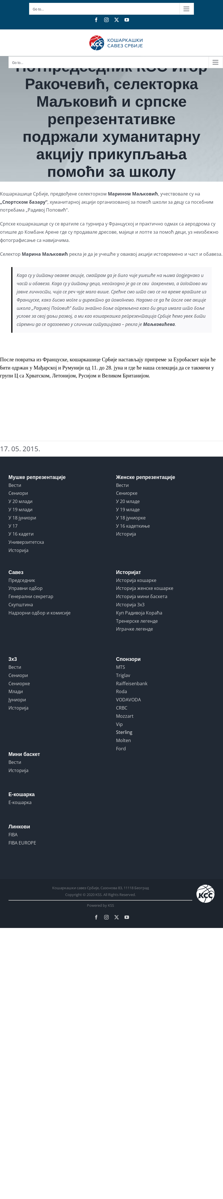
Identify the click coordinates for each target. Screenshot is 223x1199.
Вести (14, 485)
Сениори (18, 493)
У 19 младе (128, 509)
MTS (120, 667)
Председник (21, 580)
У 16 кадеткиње (133, 526)
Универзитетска (26, 542)
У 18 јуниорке (131, 518)
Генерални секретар (30, 596)
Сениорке (126, 493)
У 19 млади (20, 509)
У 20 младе (128, 501)
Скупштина (20, 604)
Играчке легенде (134, 629)
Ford (121, 748)
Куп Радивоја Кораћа (139, 613)
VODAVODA (128, 700)
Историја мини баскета (141, 596)
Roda (121, 691)
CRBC (121, 708)
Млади (15, 691)
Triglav (123, 675)
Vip (119, 724)
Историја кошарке (136, 580)
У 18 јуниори (22, 518)
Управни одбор (25, 588)
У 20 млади (20, 501)
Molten (123, 740)
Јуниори (17, 700)
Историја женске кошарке (144, 588)
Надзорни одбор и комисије (39, 613)
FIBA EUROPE (22, 843)
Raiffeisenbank (131, 683)
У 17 (13, 526)
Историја (18, 550)
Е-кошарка (20, 802)
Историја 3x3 (130, 604)
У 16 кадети (21, 534)
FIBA (13, 834)
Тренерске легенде (137, 621)
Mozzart (125, 716)
